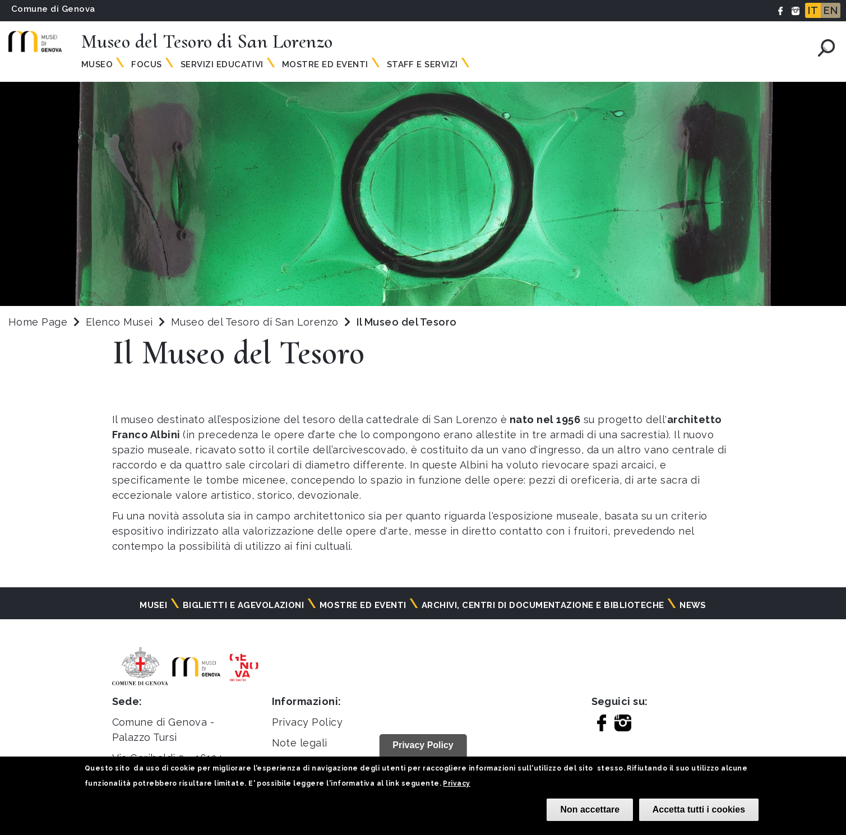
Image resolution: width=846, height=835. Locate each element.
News (692, 605)
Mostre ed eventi (363, 605)
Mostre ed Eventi (325, 64)
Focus (146, 64)
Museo (97, 64)
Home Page (37, 322)
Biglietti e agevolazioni (243, 605)
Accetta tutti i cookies (699, 809)
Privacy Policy (307, 722)
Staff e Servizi (422, 64)
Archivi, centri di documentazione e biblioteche (543, 605)
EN (831, 10)
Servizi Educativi (222, 64)
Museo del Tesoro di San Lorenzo (256, 322)
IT (813, 10)
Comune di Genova (53, 9)
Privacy (456, 783)
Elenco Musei (119, 322)
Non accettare (590, 809)
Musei (153, 605)
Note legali (299, 743)
